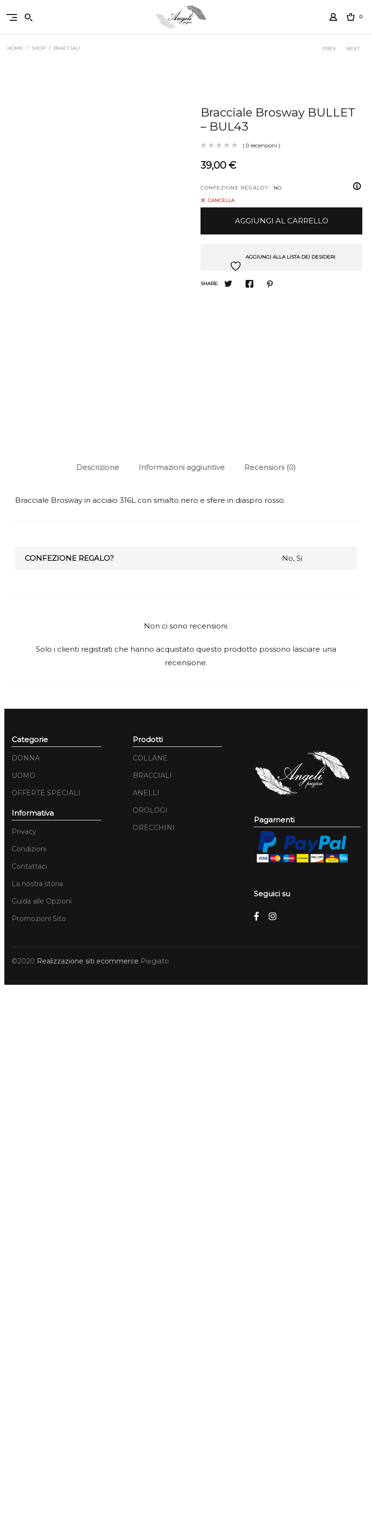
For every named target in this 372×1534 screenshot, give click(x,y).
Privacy (24, 1380)
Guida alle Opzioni (42, 1450)
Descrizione (97, 1016)
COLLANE (150, 1307)
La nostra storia (37, 1433)
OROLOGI (150, 1359)
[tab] (97, 1017)
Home (15, 48)
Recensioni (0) (270, 1016)
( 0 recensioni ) (261, 145)
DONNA (26, 1307)
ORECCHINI (154, 1377)
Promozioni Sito (39, 1467)
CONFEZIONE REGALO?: (235, 188)
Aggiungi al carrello (281, 220)
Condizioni (29, 1398)
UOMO (23, 1324)
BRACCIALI (67, 48)
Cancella (221, 200)
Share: (209, 283)
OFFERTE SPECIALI (46, 1342)
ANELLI (146, 1342)
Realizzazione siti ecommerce (88, 1510)
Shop (38, 48)
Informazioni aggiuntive (182, 1016)
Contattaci (29, 1415)
